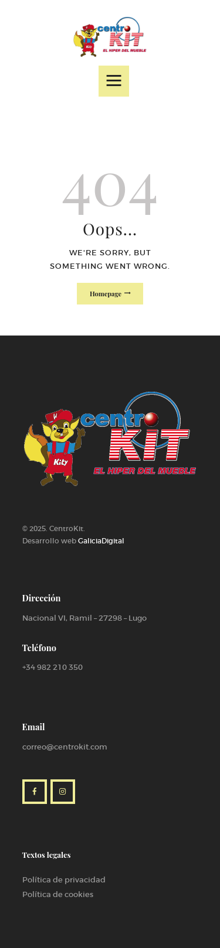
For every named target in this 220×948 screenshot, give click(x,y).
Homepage (105, 293)
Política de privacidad (64, 880)
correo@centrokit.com (64, 747)
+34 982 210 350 (52, 667)
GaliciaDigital (101, 540)
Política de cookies (57, 894)
